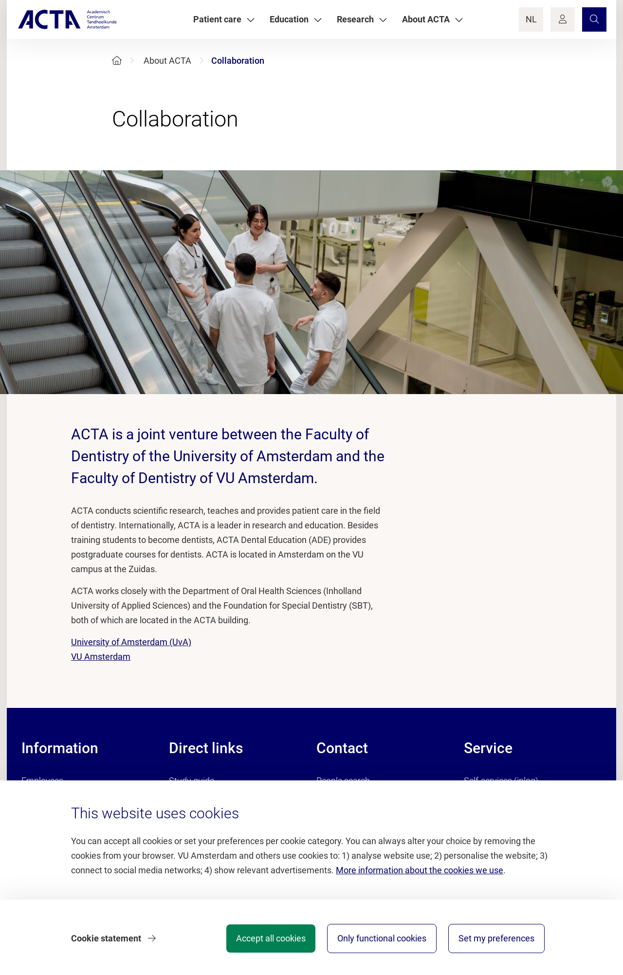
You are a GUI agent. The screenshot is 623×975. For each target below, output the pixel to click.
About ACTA (167, 60)
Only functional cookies (381, 938)
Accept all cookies (271, 938)
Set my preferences (496, 938)
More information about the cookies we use (419, 870)
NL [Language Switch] (531, 19)
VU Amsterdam (100, 656)
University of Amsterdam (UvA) (131, 642)
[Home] (117, 60)
